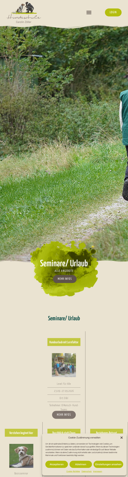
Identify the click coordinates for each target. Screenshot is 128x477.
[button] (121, 437)
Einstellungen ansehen (108, 464)
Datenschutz (87, 471)
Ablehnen (80, 464)
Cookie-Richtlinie (73, 471)
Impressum (97, 471)
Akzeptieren (57, 464)
